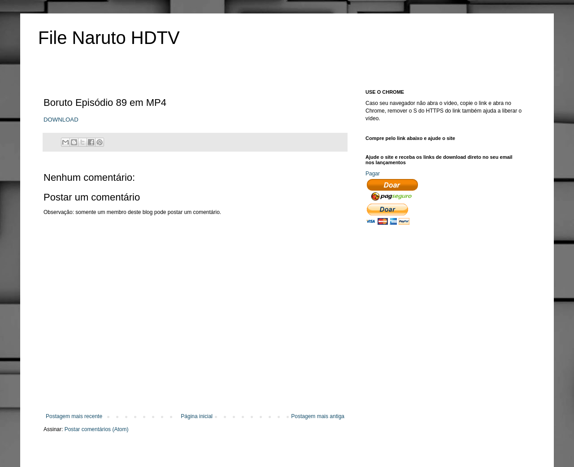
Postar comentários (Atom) (97, 429)
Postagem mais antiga (317, 416)
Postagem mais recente (74, 416)
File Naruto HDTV (109, 38)
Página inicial (197, 416)
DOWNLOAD (60, 119)
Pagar (372, 173)
